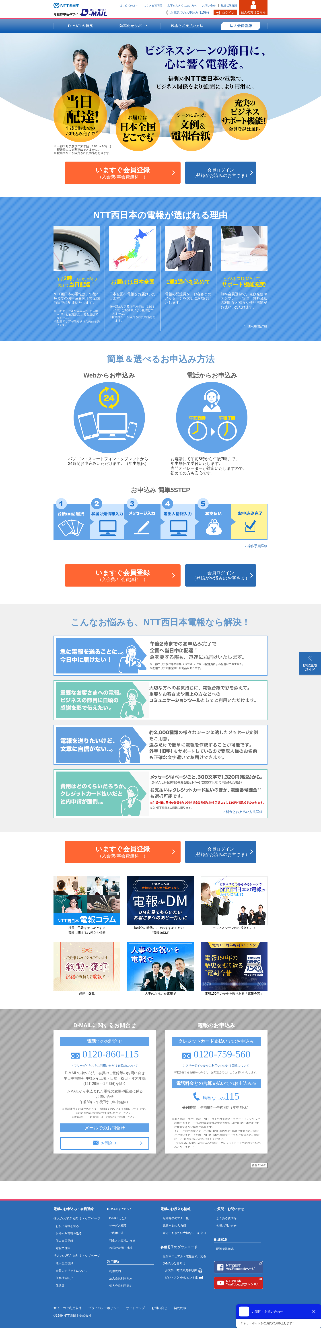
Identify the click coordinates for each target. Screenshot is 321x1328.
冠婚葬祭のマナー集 (176, 1218)
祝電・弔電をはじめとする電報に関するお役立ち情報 (87, 928)
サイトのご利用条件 (68, 1308)
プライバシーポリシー (103, 1308)
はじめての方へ (128, 5)
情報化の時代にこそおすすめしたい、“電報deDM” (160, 928)
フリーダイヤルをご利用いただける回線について (106, 1065)
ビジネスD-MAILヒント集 (181, 1277)
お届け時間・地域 (120, 1248)
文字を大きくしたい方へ (182, 5)
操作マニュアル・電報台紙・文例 (184, 1256)
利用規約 (115, 1271)
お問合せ (109, 1143)
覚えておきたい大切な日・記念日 (184, 1233)
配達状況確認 (229, 5)
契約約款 (180, 1308)
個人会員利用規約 (120, 1285)
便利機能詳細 (257, 326)
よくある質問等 (153, 5)
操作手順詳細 (257, 546)
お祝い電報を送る (67, 1226)
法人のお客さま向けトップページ (77, 1255)
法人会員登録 (64, 1263)
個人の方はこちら (253, 12)
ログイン (228, 12)
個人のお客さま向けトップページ (77, 1218)
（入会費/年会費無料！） (122, 172)
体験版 (60, 1285)
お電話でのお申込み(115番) (189, 12)
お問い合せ (209, 5)
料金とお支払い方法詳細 (244, 812)
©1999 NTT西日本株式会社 (73, 1315)
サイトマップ (135, 1308)
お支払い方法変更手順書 (181, 1270)
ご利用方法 (116, 1233)
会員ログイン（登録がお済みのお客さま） (221, 173)
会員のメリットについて (72, 1270)
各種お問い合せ (226, 1225)
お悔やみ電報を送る (69, 1233)
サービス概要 (118, 1225)
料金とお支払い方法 (122, 1240)
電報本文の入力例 (174, 1225)
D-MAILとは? (117, 1218)
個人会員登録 (64, 1240)
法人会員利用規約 (120, 1278)
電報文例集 (63, 1248)
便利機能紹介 (64, 1278)
